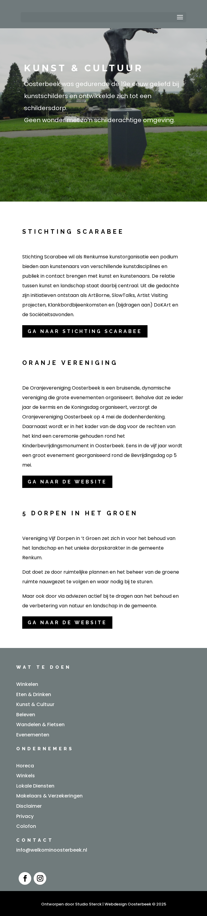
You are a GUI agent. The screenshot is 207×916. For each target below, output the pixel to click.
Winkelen (27, 684)
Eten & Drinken (33, 694)
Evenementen (32, 734)
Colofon (26, 826)
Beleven (25, 714)
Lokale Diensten (35, 785)
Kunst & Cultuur (35, 704)
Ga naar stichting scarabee (85, 331)
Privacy (25, 816)
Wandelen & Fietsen (40, 724)
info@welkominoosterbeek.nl (51, 850)
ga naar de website (67, 482)
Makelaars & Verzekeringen (49, 795)
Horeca (25, 765)
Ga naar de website (67, 622)
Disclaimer (29, 806)
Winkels (25, 775)
